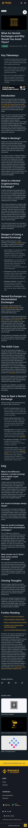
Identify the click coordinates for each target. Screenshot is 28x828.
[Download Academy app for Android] (16, 805)
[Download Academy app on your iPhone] (6, 805)
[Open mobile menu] (25, 3)
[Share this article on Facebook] (9, 683)
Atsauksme (5, 798)
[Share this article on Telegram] (15, 683)
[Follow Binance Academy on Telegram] (7, 811)
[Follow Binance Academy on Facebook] (3, 811)
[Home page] (6, 3)
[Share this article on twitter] (2, 683)
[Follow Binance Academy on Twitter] (5, 811)
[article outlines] (25, 12)
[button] (25, 3)
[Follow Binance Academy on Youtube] (10, 811)
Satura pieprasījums (7, 795)
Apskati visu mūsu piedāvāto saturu (14, 763)
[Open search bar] (21, 3)
